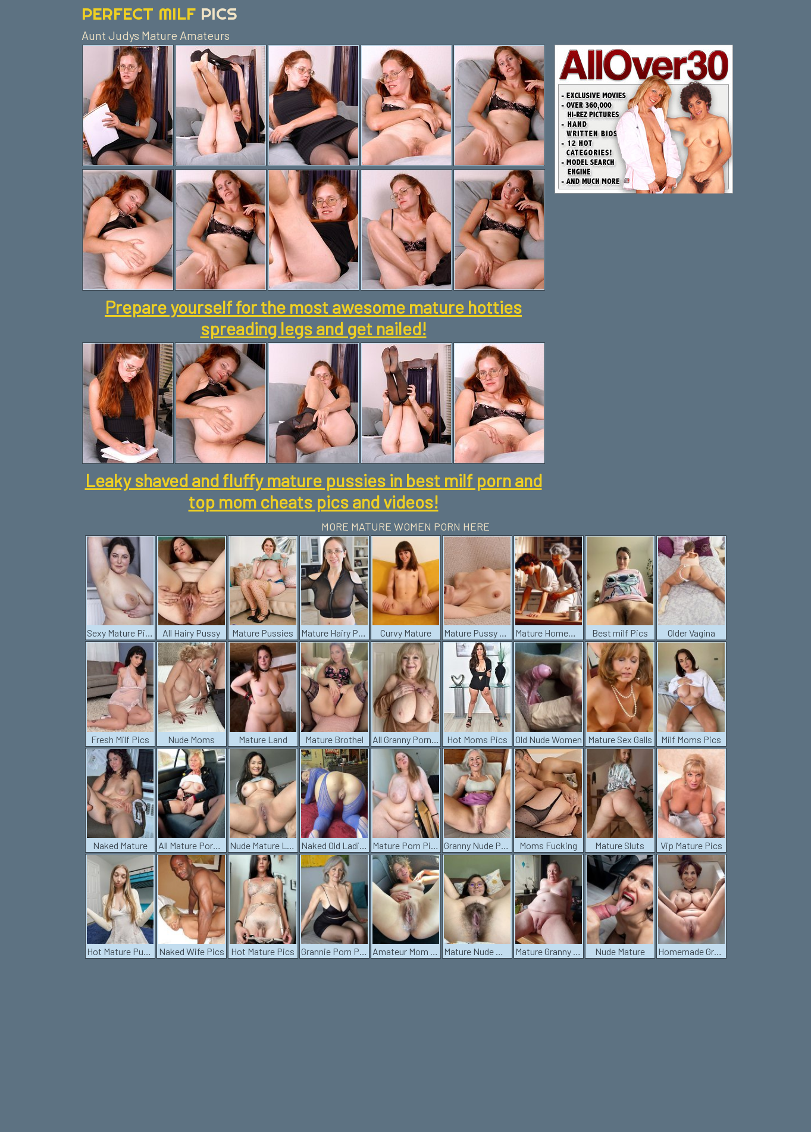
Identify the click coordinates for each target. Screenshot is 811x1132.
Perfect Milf (159, 13)
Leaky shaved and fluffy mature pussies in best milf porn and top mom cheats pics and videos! (313, 490)
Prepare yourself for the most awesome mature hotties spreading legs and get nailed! (313, 317)
